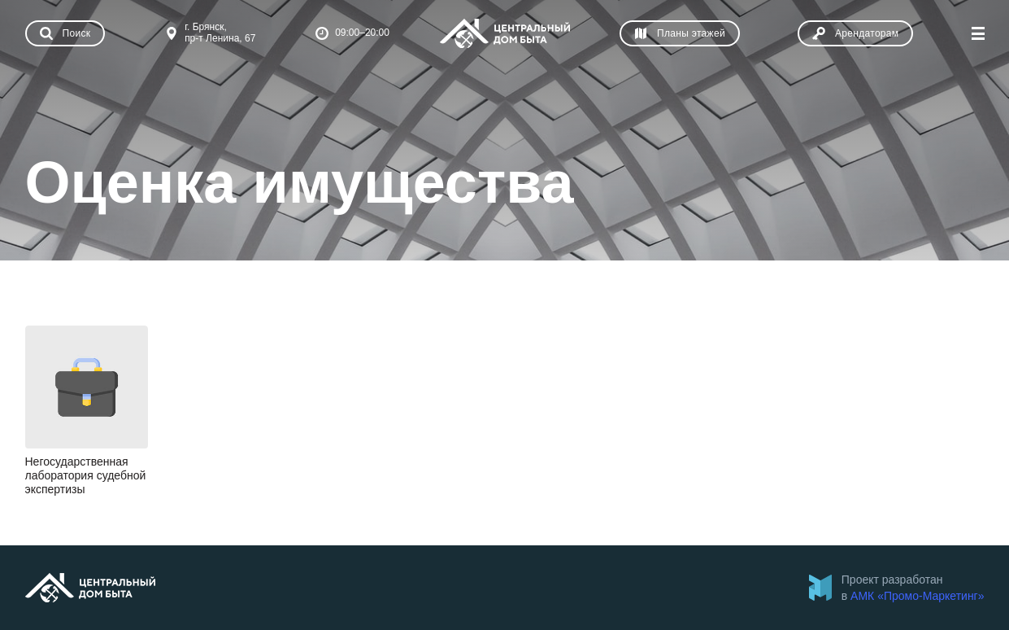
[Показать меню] (978, 33)
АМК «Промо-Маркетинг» (917, 595)
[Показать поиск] (65, 33)
